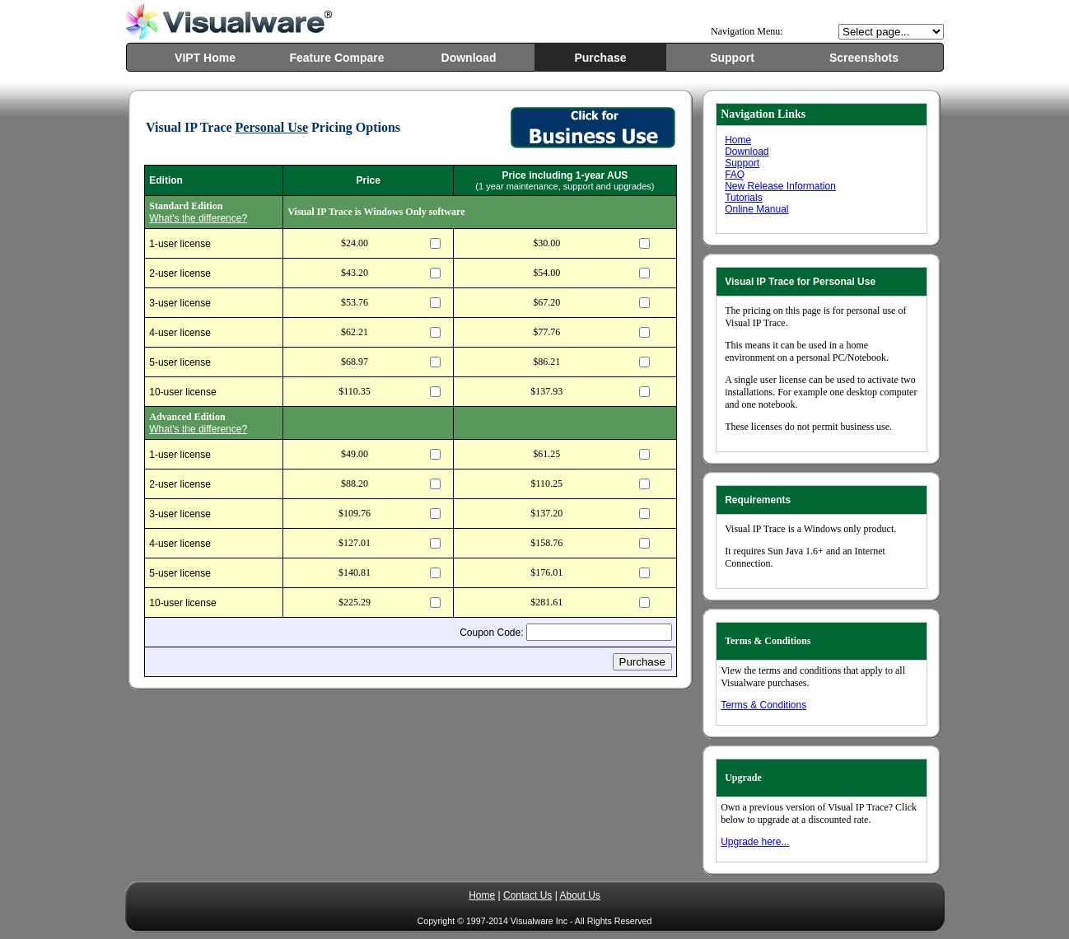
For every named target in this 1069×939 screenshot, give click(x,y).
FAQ (735, 174)
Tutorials (744, 197)
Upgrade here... (755, 842)
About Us (579, 895)
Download (469, 57)
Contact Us (527, 895)
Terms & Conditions (763, 705)
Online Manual (756, 209)
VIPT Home (205, 57)
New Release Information (780, 186)
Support (732, 57)
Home (738, 140)
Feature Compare (336, 57)
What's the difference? (198, 218)
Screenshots (864, 57)
